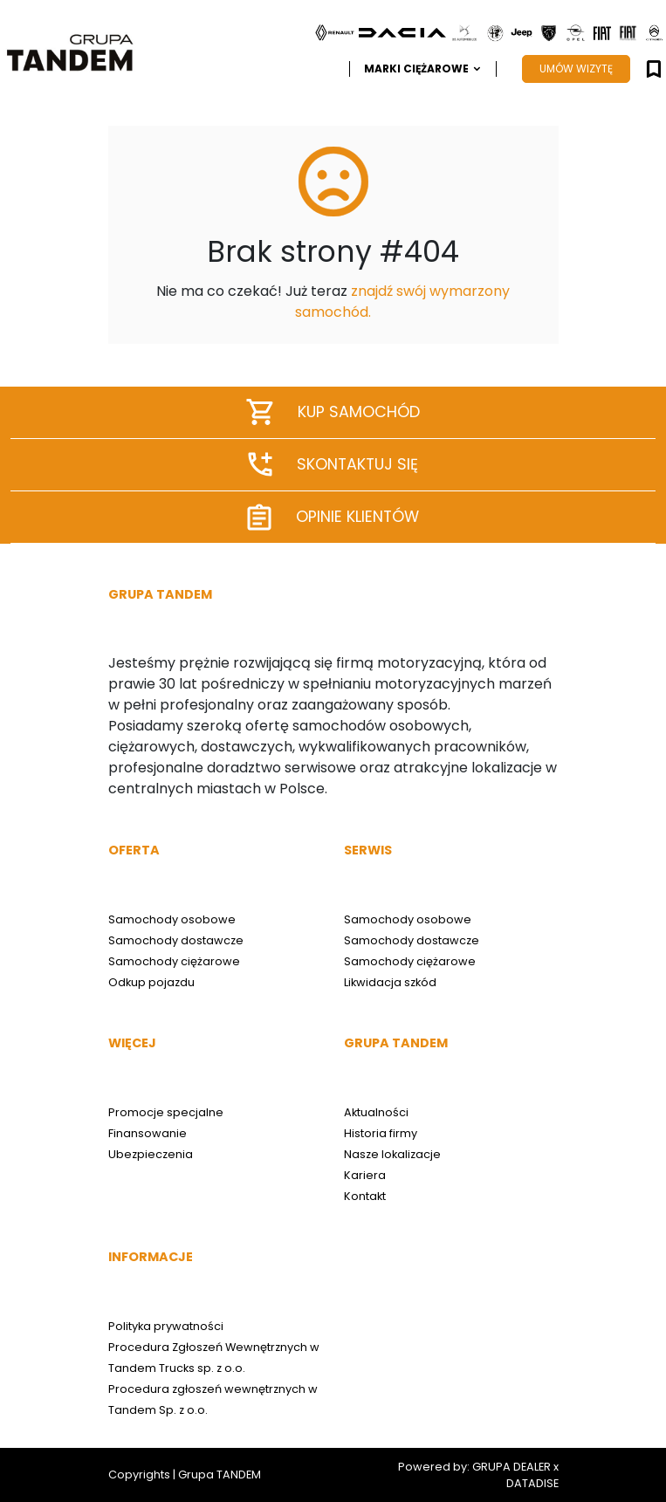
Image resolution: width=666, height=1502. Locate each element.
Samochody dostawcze (176, 940)
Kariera (365, 1175)
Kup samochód (333, 412)
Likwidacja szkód (390, 982)
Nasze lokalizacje (392, 1154)
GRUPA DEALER (511, 1466)
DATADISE (532, 1483)
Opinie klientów (333, 517)
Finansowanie (147, 1133)
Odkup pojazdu (151, 982)
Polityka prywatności (165, 1326)
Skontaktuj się (333, 464)
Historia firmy (380, 1133)
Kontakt (365, 1196)
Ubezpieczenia (150, 1154)
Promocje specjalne (165, 1112)
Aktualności (376, 1112)
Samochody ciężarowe (174, 961)
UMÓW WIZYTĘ (576, 68)
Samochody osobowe (172, 919)
